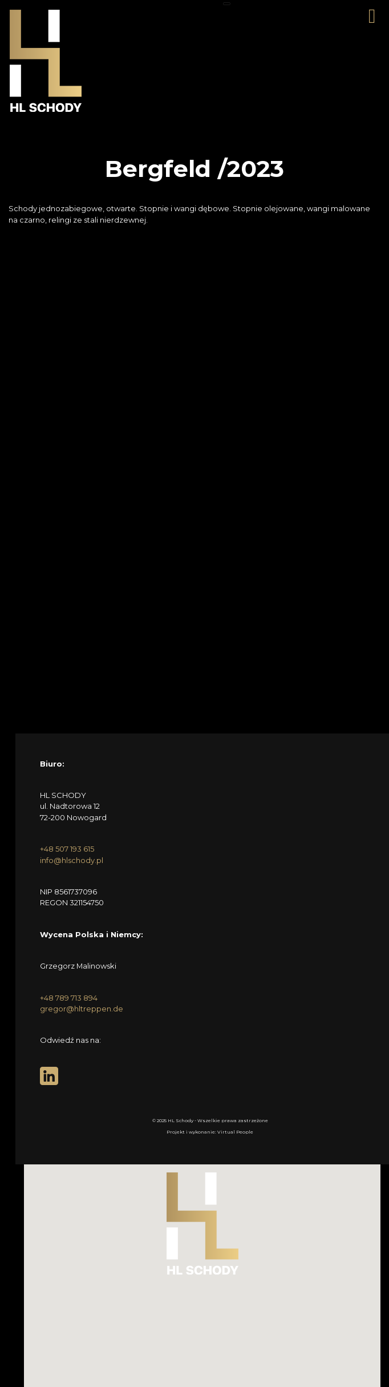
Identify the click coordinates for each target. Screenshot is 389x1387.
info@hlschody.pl (71, 860)
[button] (202, 1223)
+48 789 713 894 (69, 997)
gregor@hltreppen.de (81, 1008)
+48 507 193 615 (67, 848)
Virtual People (235, 1132)
